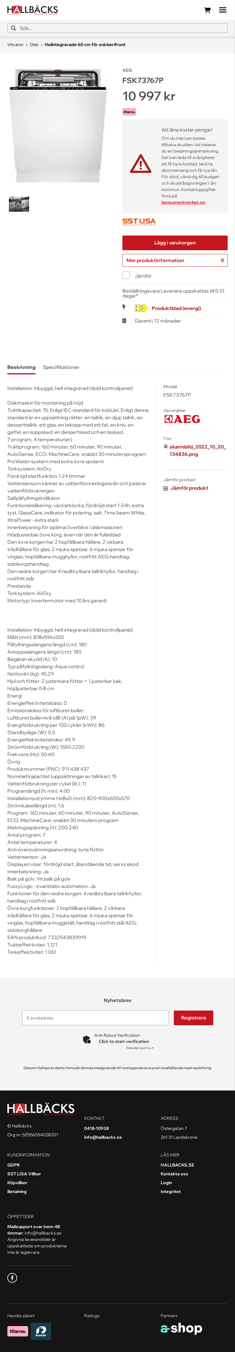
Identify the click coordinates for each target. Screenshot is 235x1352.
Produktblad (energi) (176, 308)
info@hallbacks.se (103, 1137)
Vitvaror (15, 44)
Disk (34, 44)
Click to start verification (124, 1041)
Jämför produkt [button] (185, 488)
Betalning (17, 1191)
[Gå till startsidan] (32, 10)
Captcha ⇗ (140, 1048)
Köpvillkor (17, 1182)
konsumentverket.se (183, 202)
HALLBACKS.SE (177, 1165)
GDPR (13, 1165)
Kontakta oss (174, 1174)
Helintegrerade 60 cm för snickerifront (85, 44)
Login (166, 1182)
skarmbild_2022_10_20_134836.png (198, 450)
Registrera (193, 1018)
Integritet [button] (171, 1191)
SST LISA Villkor (24, 1174)
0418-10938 (96, 1128)
